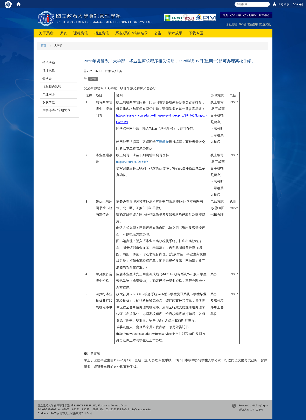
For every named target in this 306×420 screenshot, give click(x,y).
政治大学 (235, 15)
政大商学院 (250, 15)
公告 (157, 33)
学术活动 (48, 63)
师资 (63, 33)
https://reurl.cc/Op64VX (132, 162)
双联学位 (48, 102)
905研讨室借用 (248, 24)
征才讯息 (48, 70)
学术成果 (175, 33)
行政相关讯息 (51, 86)
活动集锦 (231, 24)
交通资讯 (265, 24)
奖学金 (47, 78)
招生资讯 (101, 33)
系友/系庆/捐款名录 (131, 33)
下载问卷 (162, 142)
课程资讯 (80, 33)
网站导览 (264, 15)
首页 (225, 15)
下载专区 (196, 33)
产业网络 (48, 94)
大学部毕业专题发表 (56, 110)
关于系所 (46, 33)
